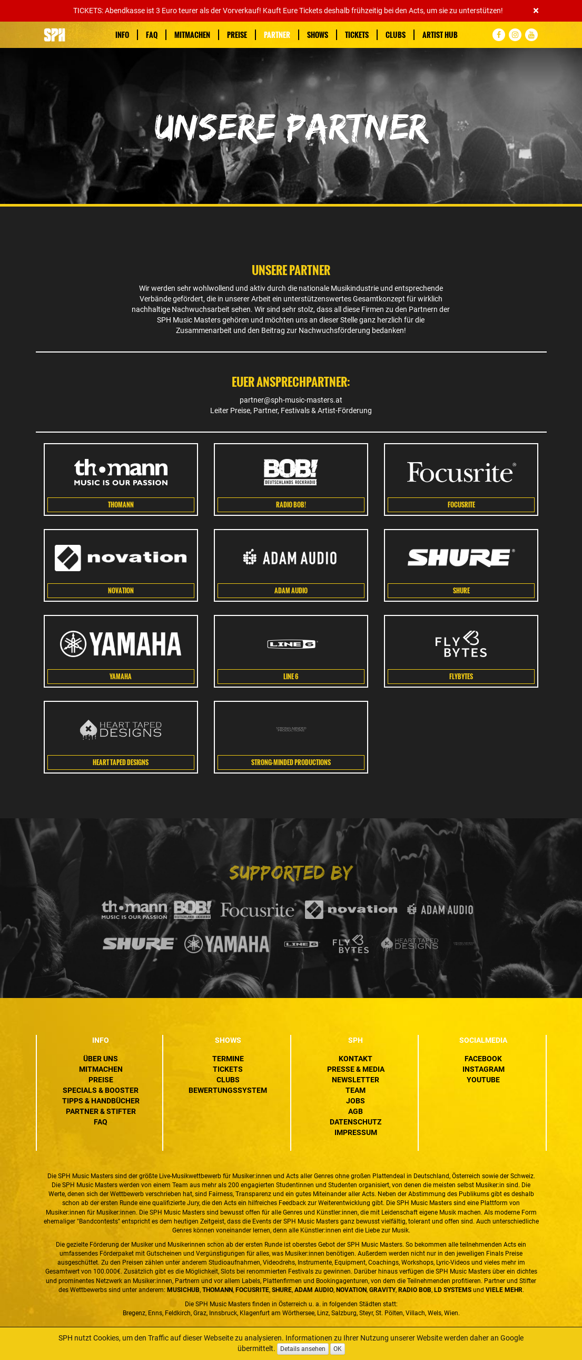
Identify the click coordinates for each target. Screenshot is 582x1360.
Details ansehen (302, 1349)
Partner (277, 35)
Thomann (121, 505)
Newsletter (355, 1079)
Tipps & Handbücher (101, 1101)
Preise (237, 35)
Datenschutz (355, 1122)
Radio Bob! (291, 505)
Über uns (100, 1058)
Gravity (382, 1290)
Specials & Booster (101, 1090)
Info (122, 35)
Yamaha (121, 676)
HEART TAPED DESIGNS (121, 762)
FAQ (151, 35)
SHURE (461, 590)
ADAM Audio (313, 1290)
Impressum (355, 1132)
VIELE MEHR (504, 1290)
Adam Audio (291, 590)
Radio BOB (414, 1290)
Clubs (396, 35)
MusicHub (183, 1290)
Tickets (357, 35)
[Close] (536, 10)
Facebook (483, 1058)
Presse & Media (355, 1069)
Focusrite (461, 505)
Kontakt (355, 1058)
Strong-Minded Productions (291, 762)
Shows (317, 35)
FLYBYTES (461, 676)
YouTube (483, 1079)
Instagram (483, 1069)
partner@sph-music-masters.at (291, 400)
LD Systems (452, 1290)
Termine (228, 1058)
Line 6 (291, 676)
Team (356, 1090)
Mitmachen (192, 35)
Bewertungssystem (228, 1090)
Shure (282, 1290)
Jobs (355, 1101)
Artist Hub (440, 35)
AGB (355, 1111)
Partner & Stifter (101, 1111)
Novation (121, 590)
